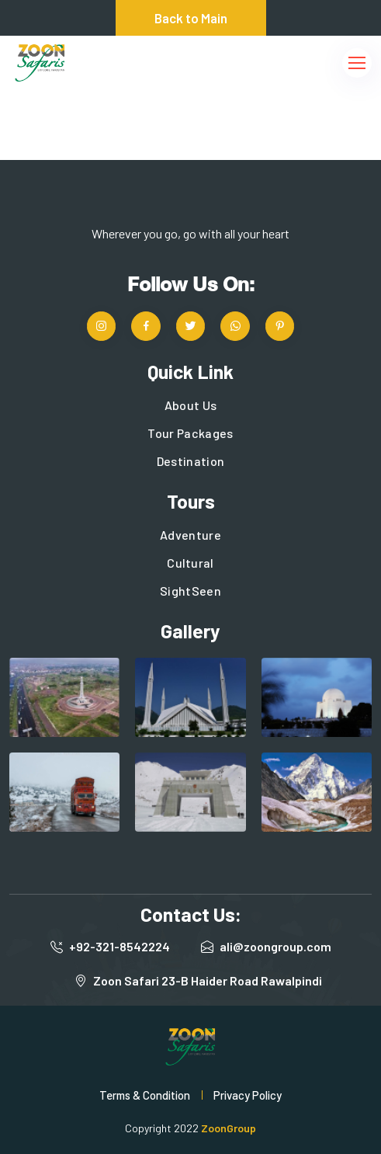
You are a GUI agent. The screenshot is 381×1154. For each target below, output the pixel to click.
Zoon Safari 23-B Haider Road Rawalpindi (207, 980)
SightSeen (190, 590)
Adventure (190, 534)
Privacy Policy (247, 1095)
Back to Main (190, 18)
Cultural (190, 562)
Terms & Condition (144, 1095)
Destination (191, 461)
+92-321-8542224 (119, 946)
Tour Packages (190, 433)
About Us (191, 405)
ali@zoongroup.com (275, 946)
